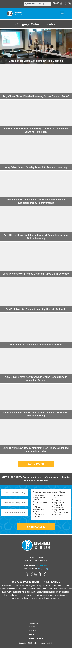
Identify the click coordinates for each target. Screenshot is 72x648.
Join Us (32, 631)
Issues (32, 627)
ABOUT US (33, 623)
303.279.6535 (42, 565)
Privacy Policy (36, 638)
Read (31, 635)
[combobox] (37, 4)
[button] (62, 13)
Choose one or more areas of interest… (50, 492)
